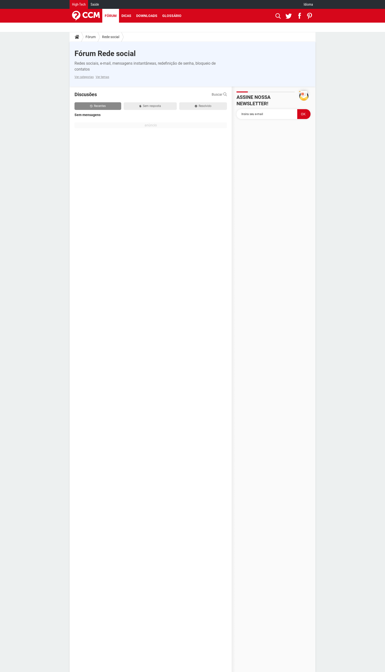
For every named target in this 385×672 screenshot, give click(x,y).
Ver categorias (84, 77)
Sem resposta (150, 106)
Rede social (110, 37)
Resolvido (203, 106)
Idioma (308, 4)
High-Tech (79, 4)
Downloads (146, 16)
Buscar (219, 94)
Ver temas (102, 77)
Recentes (98, 106)
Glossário (171, 16)
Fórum (111, 16)
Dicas (126, 16)
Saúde (94, 4)
